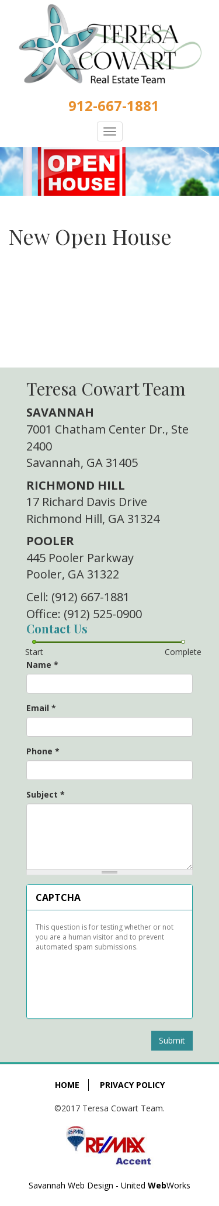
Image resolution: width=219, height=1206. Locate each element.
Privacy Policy (132, 1084)
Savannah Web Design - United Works (109, 1185)
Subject (45, 794)
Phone (43, 751)
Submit (172, 1040)
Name (42, 664)
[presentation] (109, 981)
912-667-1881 (113, 105)
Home (67, 1084)
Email (41, 707)
